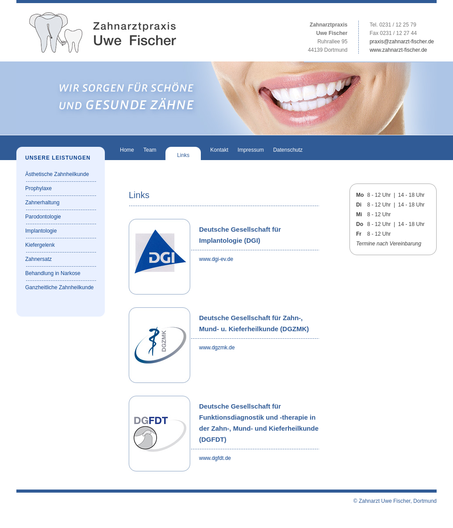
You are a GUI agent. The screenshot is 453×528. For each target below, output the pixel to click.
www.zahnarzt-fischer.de (398, 50)
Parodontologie (43, 217)
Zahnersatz (38, 259)
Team (149, 150)
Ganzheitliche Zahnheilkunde (59, 287)
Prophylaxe (38, 188)
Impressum (251, 150)
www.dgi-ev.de (216, 259)
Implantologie (41, 231)
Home (127, 150)
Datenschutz (288, 150)
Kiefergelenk (40, 245)
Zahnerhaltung (42, 202)
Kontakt (219, 150)
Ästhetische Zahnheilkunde (57, 174)
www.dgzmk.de (217, 347)
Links (183, 155)
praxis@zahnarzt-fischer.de (401, 41)
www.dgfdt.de (215, 458)
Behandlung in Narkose (53, 273)
